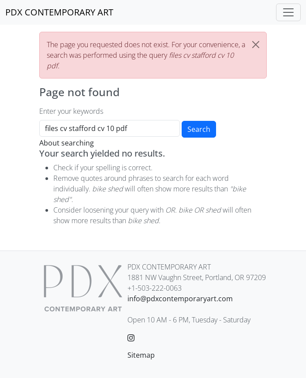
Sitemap (141, 355)
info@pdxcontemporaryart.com (180, 298)
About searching (66, 143)
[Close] (255, 44)
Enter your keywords (71, 111)
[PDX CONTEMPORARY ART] (59, 12)
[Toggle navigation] (288, 12)
